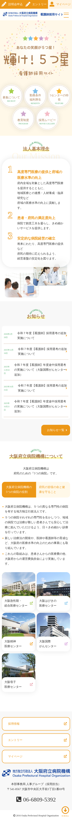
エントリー (39, 4)
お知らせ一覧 (55, 430)
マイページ (63, 4)
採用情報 (14, 723)
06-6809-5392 (39, 799)
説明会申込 (15, 4)
